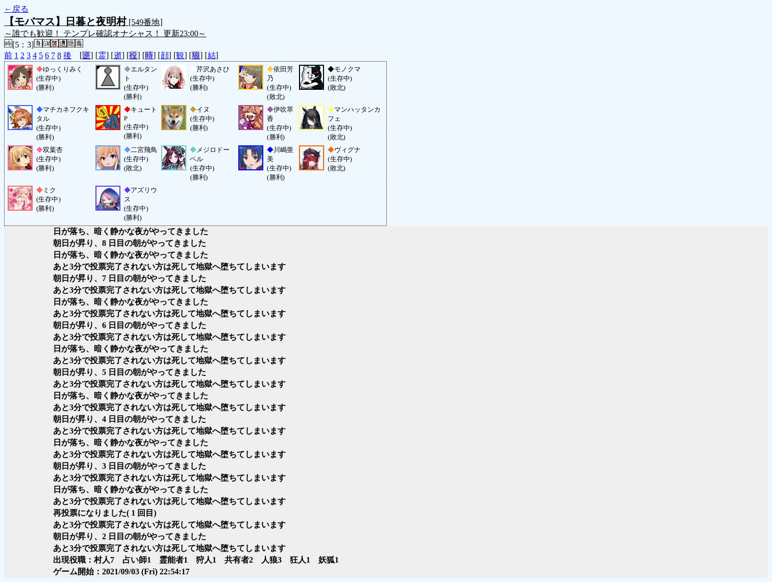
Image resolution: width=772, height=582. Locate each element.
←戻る (16, 9)
